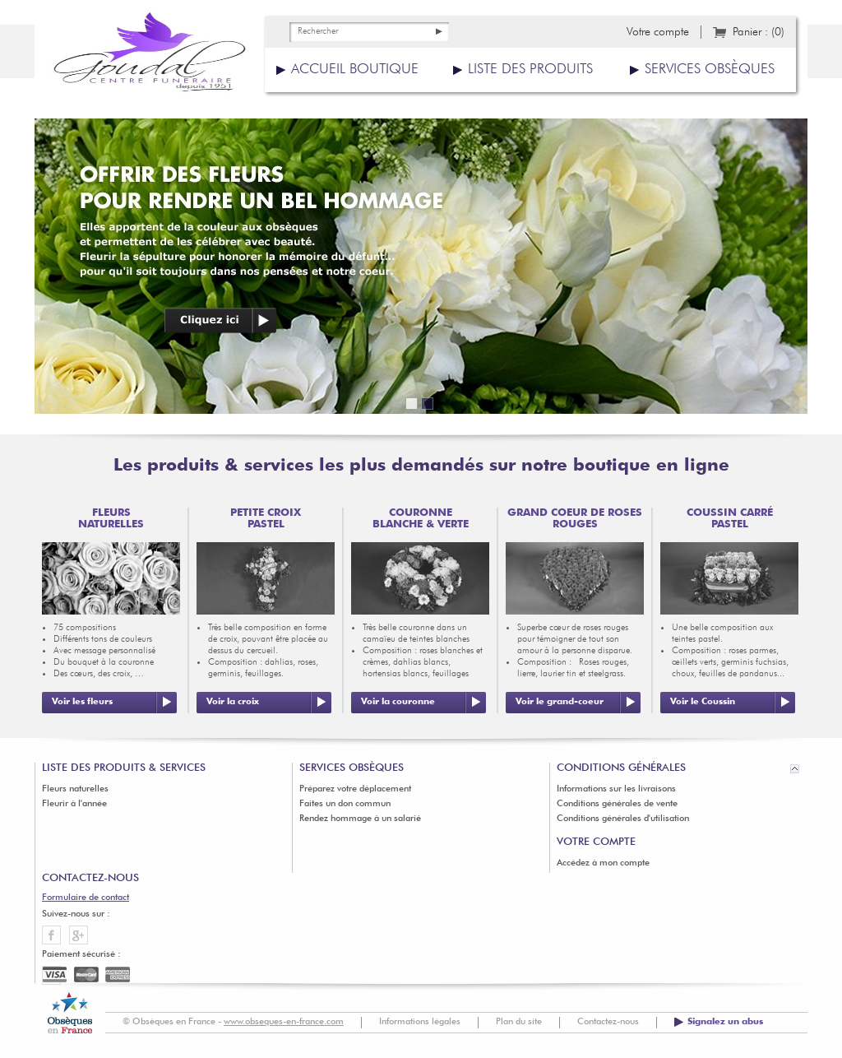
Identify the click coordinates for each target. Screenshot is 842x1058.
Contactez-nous (608, 1022)
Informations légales (419, 1022)
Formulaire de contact (85, 898)
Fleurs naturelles (75, 789)
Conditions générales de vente (617, 804)
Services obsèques (710, 70)
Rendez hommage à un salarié (360, 819)
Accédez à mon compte (603, 863)
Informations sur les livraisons (616, 789)
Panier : (758, 32)
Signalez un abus (725, 1022)
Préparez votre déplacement (355, 789)
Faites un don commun (345, 804)
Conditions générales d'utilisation (623, 819)
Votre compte (658, 32)
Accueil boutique (355, 70)
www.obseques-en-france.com (284, 1022)
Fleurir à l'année (74, 804)
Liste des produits (530, 70)
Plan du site (519, 1022)
